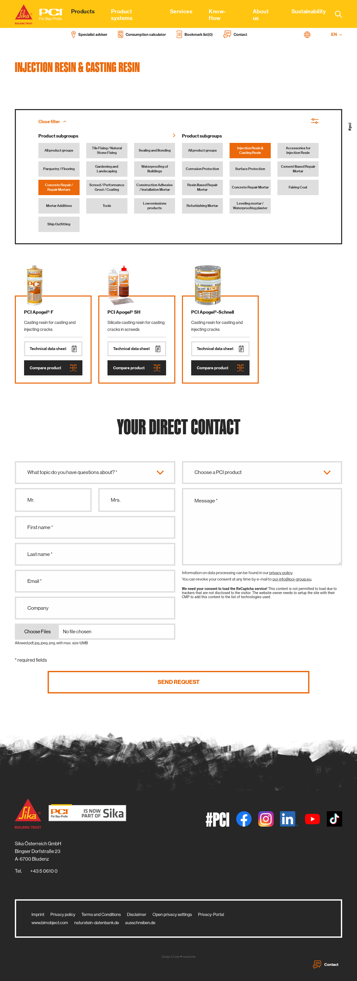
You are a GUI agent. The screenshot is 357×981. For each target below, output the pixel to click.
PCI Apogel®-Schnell (212, 312)
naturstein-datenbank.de (96, 922)
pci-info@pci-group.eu (292, 579)
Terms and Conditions (101, 914)
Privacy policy (62, 914)
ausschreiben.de (140, 922)
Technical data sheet (53, 348)
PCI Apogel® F (38, 312)
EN (336, 34)
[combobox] (335, 14)
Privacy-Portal (211, 914)
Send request (179, 682)
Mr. (30, 500)
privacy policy (280, 572)
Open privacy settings (172, 914)
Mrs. (116, 500)
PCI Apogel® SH (123, 312)
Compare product (53, 367)
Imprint (37, 914)
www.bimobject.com (49, 922)
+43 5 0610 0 (44, 871)
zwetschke (189, 956)
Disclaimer (136, 914)
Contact (325, 965)
